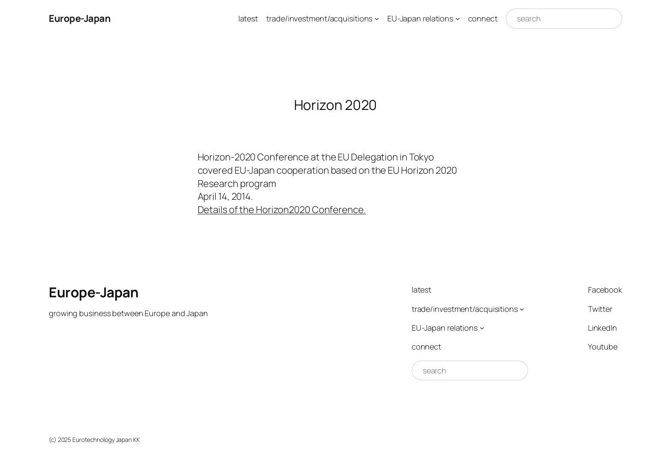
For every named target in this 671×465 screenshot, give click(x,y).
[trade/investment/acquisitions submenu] (376, 18)
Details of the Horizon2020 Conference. (282, 209)
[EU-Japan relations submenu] (457, 18)
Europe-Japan (79, 18)
